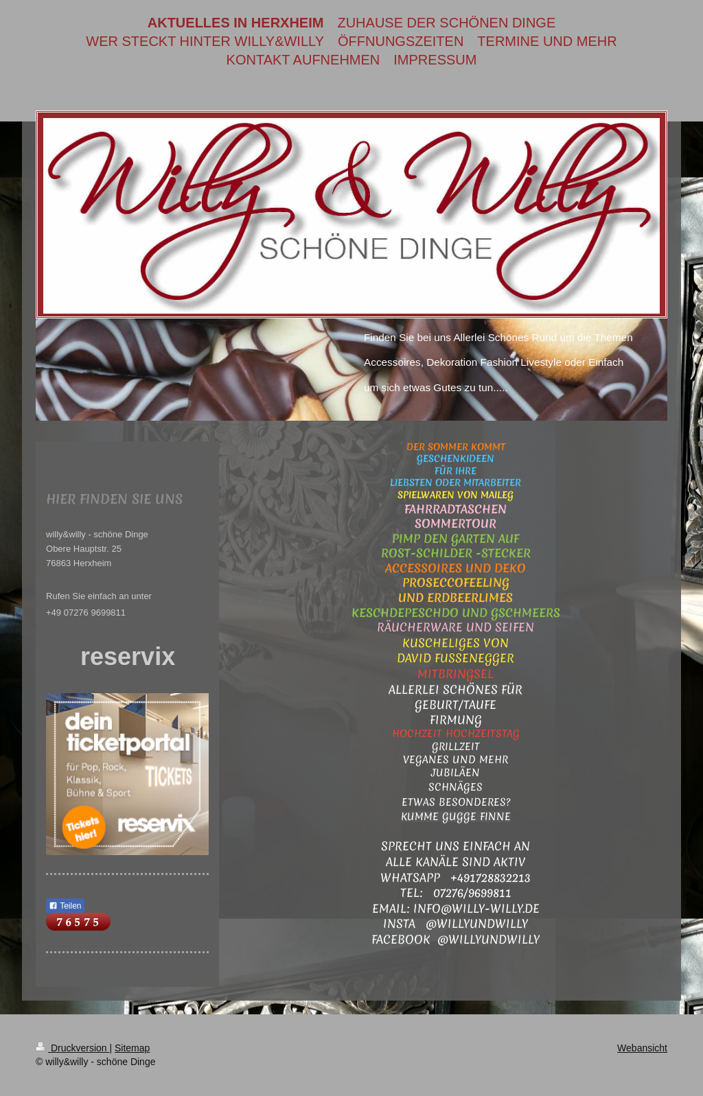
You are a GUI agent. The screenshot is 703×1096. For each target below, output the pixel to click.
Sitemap (132, 1047)
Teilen (65, 906)
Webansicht (642, 1047)
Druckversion (72, 1047)
